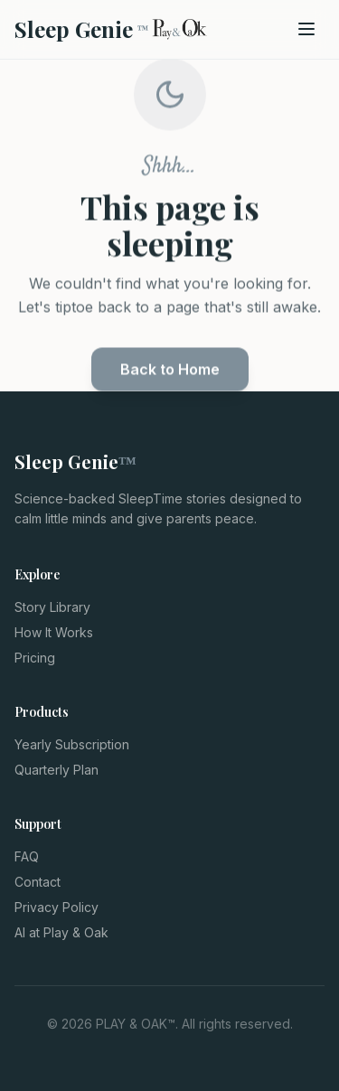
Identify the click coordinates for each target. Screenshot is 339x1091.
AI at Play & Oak (61, 932)
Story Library (52, 607)
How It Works (53, 632)
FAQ (26, 856)
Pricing (34, 657)
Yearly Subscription (71, 744)
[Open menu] (306, 29)
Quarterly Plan (56, 769)
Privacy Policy (56, 907)
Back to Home (170, 373)
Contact (37, 881)
